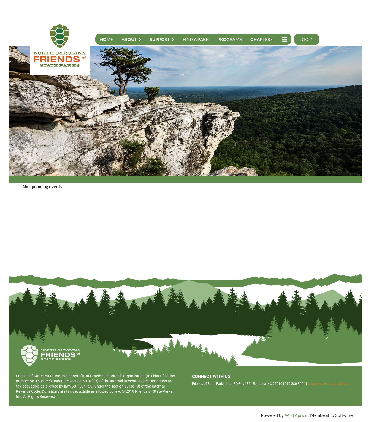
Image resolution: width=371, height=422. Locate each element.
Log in (307, 39)
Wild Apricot (297, 415)
